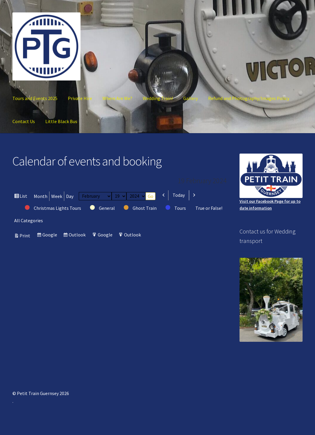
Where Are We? (117, 98)
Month (40, 196)
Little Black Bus (61, 121)
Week (56, 196)
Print (26, 235)
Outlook (77, 235)
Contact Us (23, 121)
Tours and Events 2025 (34, 98)
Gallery (190, 98)
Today (179, 195)
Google (50, 235)
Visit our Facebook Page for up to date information (271, 182)
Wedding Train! (158, 98)
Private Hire (80, 98)
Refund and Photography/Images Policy (248, 98)
